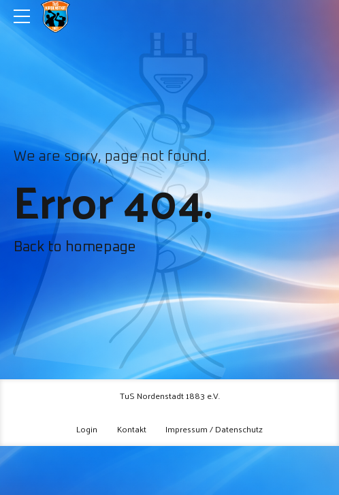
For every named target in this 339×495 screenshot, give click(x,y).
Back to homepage (75, 247)
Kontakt (131, 428)
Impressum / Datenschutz (214, 428)
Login (86, 428)
